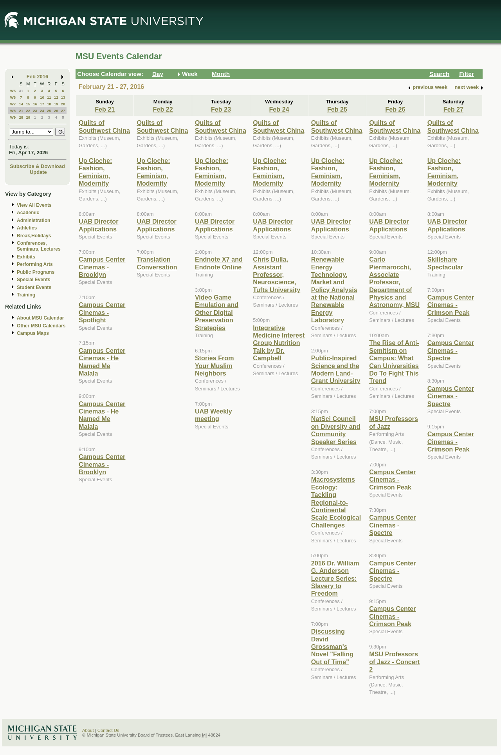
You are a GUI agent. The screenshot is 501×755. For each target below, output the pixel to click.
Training (26, 295)
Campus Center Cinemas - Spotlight (102, 312)
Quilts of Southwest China (104, 126)
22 (28, 110)
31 (21, 91)
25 (49, 110)
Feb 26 (395, 109)
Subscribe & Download (37, 166)
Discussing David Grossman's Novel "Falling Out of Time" (332, 646)
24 (42, 110)
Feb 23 (221, 109)
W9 (13, 117)
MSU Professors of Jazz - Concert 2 (394, 661)
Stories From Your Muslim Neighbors (214, 365)
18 (49, 104)
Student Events (34, 287)
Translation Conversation (157, 263)
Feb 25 (337, 109)
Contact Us (108, 730)
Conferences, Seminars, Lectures (39, 246)
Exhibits (26, 257)
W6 (13, 97)
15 (28, 104)
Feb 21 (105, 109)
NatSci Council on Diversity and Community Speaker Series (335, 430)
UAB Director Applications (98, 225)
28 (21, 117)
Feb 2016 (37, 76)
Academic (28, 212)
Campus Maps (33, 333)
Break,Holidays (34, 235)
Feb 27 (453, 109)
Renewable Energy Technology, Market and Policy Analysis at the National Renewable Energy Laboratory (334, 289)
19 (56, 104)
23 (35, 110)
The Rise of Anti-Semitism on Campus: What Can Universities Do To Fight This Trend (394, 361)
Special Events (33, 279)
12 (56, 97)
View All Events (34, 205)
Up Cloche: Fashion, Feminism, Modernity (95, 172)
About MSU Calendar (40, 318)
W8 (13, 110)
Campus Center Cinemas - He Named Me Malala (102, 362)
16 (35, 104)
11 (49, 97)
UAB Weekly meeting (213, 415)
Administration (33, 220)
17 (42, 104)
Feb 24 (279, 109)
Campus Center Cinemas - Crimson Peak (392, 479)
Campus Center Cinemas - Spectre (392, 525)
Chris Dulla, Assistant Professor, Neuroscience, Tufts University (276, 274)
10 (42, 97)
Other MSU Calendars (41, 326)
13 (63, 97)
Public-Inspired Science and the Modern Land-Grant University (335, 369)
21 (21, 110)
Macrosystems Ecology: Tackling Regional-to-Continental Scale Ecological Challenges (336, 502)
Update (38, 172)
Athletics (27, 228)
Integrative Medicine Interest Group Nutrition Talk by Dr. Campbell (279, 343)
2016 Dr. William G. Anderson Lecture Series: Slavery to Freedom (335, 578)
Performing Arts (35, 264)
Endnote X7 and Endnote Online (219, 263)
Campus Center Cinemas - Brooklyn (102, 267)
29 (28, 117)
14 (21, 104)
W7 (13, 104)
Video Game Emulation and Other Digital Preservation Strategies (216, 312)
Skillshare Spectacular (445, 263)
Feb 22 (163, 109)
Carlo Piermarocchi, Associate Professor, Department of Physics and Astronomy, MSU (394, 282)
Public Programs (35, 272)
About (88, 730)
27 (63, 110)
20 (63, 104)
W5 (13, 91)
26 (56, 110)
